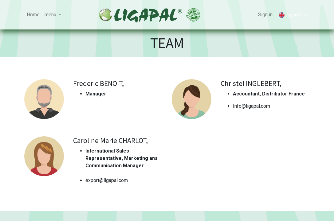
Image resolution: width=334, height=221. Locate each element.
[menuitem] (33, 15)
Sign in (265, 14)
